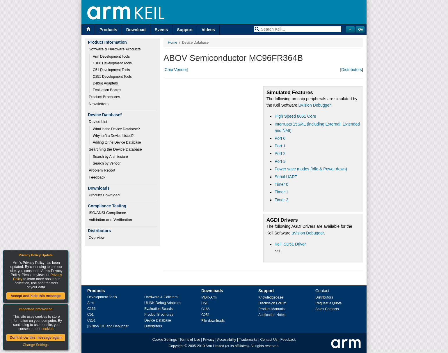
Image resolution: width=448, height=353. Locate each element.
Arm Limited (215, 346)
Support (185, 29)
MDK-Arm (209, 297)
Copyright (176, 346)
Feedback (97, 177)
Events (161, 29)
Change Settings (36, 345)
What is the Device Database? (116, 129)
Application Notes (271, 315)
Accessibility (226, 340)
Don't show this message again (35, 338)
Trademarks (248, 340)
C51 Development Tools (111, 70)
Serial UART (286, 176)
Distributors (351, 69)
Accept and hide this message (35, 296)
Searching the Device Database (115, 149)
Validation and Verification (110, 220)
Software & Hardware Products (115, 49)
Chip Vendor (176, 69)
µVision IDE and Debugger (108, 326)
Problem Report (102, 170)
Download (136, 29)
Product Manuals (271, 309)
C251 (91, 320)
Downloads (212, 290)
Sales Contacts (327, 309)
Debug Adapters (105, 83)
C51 (90, 315)
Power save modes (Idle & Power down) (311, 169)
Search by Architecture (110, 157)
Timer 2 (281, 199)
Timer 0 (281, 184)
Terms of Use (189, 340)
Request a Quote (328, 303)
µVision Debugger (314, 105)
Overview (96, 237)
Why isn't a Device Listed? (113, 136)
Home (172, 42)
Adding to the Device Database (117, 142)
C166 (91, 309)
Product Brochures (104, 97)
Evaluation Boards (107, 90)
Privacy (208, 340)
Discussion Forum (272, 303)
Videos (208, 29)
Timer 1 (281, 192)
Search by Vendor (106, 163)
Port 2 (280, 153)
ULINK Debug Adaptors (162, 303)
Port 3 (280, 161)
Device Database (157, 320)
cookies (48, 329)
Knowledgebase (270, 297)
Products (108, 29)
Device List (98, 121)
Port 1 (280, 146)
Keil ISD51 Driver (290, 244)
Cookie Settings (164, 340)
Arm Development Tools (111, 56)
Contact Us (269, 340)
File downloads (213, 321)
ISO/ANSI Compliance (107, 213)
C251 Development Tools (112, 77)
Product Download (104, 195)
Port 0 (280, 138)
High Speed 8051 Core (295, 116)
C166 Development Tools (112, 63)
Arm (90, 303)
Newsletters (99, 104)
